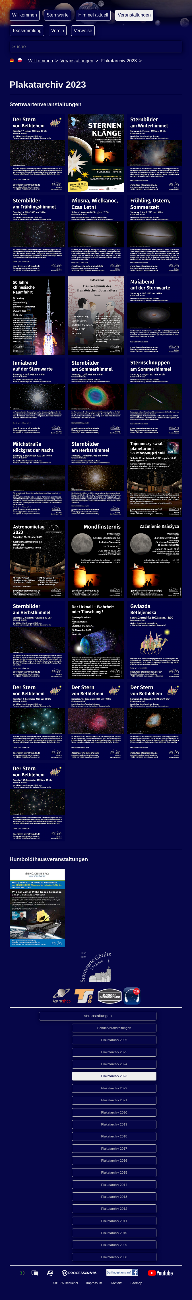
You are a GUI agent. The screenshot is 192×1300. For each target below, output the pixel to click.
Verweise (83, 30)
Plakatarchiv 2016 (114, 1160)
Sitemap (136, 1283)
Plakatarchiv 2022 (114, 1088)
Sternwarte (58, 15)
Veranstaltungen (134, 15)
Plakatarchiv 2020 (114, 1112)
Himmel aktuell (93, 15)
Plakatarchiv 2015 (114, 1172)
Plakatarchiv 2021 (114, 1100)
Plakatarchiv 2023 (114, 1076)
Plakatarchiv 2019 (114, 1124)
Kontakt (116, 1283)
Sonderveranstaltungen (114, 1028)
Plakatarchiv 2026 (114, 1040)
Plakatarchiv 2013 (114, 1196)
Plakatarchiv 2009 (114, 1244)
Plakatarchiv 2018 (114, 1136)
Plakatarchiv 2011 (114, 1221)
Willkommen (24, 15)
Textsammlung (27, 30)
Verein (57, 30)
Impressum (94, 1283)
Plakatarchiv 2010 (114, 1233)
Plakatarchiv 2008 (114, 1257)
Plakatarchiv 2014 (114, 1184)
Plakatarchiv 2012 (114, 1208)
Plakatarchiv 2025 (114, 1052)
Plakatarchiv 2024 (114, 1064)
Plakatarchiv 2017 (114, 1148)
